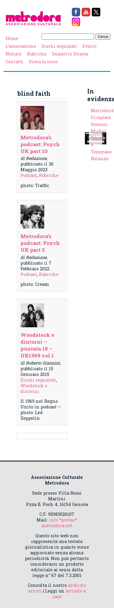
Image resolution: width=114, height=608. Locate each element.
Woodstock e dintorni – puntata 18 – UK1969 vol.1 (37, 345)
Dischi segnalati (59, 46)
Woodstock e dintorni (33, 388)
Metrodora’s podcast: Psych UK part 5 (40, 243)
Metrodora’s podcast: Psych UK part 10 (40, 144)
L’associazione (21, 46)
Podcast (28, 175)
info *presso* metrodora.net (59, 522)
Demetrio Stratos (70, 54)
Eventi (90, 46)
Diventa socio (43, 61)
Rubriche (37, 54)
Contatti (14, 61)
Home (12, 38)
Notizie (14, 54)
